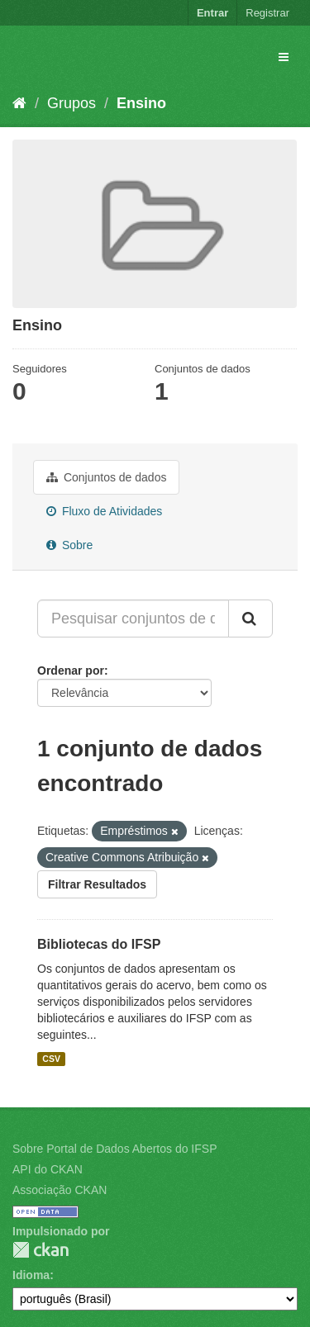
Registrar (267, 13)
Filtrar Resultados (97, 884)
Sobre (69, 545)
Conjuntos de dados (106, 477)
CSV (51, 1059)
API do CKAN (47, 1169)
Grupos (71, 103)
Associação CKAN (59, 1190)
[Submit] (250, 618)
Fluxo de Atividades (104, 511)
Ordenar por (70, 670)
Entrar (212, 13)
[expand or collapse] (283, 56)
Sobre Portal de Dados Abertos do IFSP (114, 1148)
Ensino (141, 103)
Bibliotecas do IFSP (98, 944)
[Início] (19, 103)
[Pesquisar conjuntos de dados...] (133, 618)
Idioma (31, 1275)
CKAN (40, 1249)
